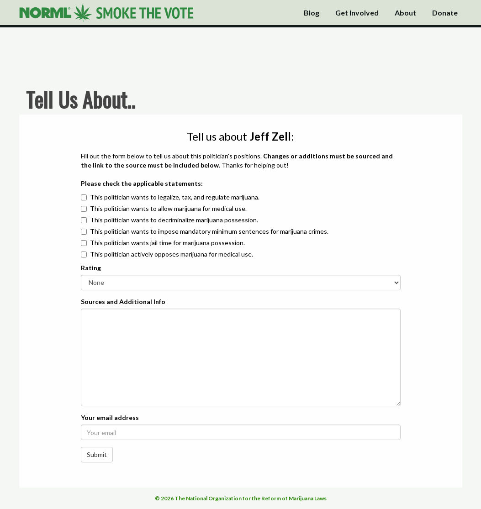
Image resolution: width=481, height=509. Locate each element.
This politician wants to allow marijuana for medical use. (168, 208)
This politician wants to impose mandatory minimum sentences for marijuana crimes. (209, 231)
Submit (97, 454)
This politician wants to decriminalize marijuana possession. (174, 220)
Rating (91, 268)
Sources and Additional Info (123, 301)
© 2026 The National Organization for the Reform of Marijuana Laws (241, 498)
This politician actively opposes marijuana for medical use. (171, 254)
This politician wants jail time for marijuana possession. (167, 243)
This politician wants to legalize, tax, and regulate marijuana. (174, 197)
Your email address (110, 417)
